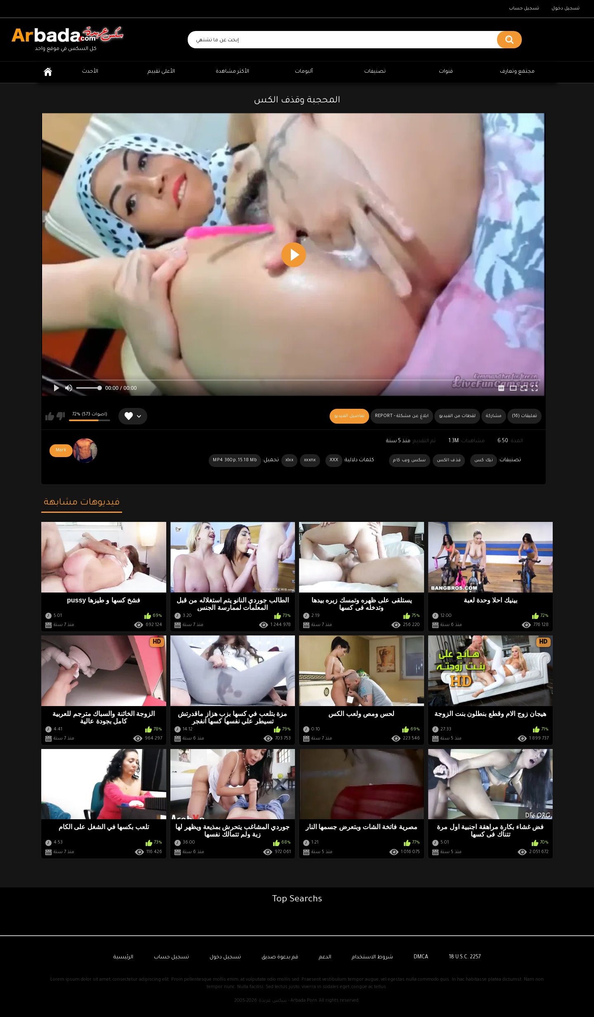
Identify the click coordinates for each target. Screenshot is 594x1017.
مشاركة (494, 416)
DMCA (421, 957)
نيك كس (483, 460)
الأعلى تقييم (161, 72)
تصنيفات (375, 72)
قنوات (446, 72)
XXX (334, 460)
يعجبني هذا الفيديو (49, 416)
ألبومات (304, 72)
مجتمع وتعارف (517, 72)
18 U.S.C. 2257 (465, 957)
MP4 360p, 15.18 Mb (235, 460)
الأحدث (90, 72)
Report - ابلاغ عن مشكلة (402, 416)
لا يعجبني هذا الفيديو (60, 416)
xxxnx (310, 460)
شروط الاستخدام (372, 957)
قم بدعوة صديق (280, 957)
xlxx (289, 460)
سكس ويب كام (409, 460)
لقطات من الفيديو (457, 416)
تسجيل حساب (524, 8)
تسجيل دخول (566, 8)
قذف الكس (449, 460)
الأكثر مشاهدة (232, 72)
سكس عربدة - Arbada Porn (288, 1000)
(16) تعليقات (524, 416)
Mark (61, 450)
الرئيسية (47, 72)
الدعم (325, 957)
